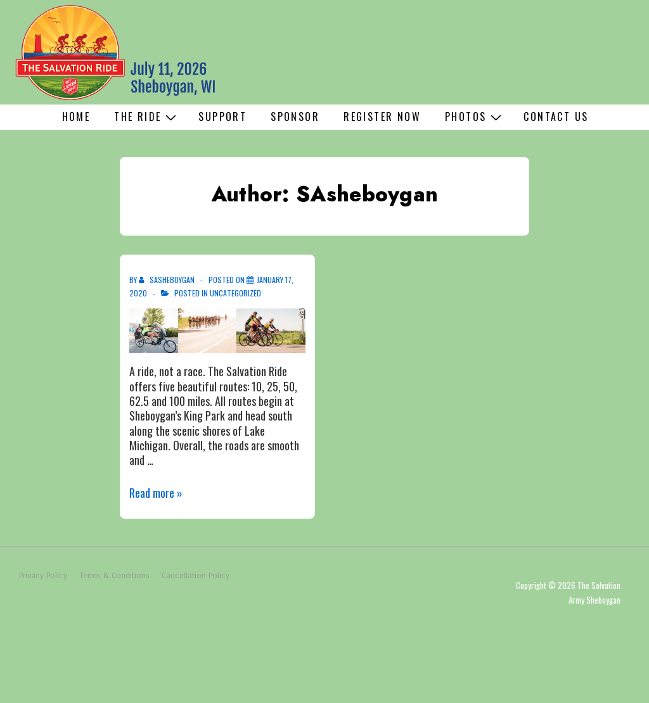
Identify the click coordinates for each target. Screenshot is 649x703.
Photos (474, 116)
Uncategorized (235, 293)
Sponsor (295, 116)
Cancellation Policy (195, 576)
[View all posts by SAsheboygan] (167, 279)
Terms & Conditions (114, 576)
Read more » (156, 492)
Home (76, 116)
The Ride (146, 116)
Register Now (382, 116)
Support (222, 116)
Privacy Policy (43, 576)
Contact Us (556, 116)
